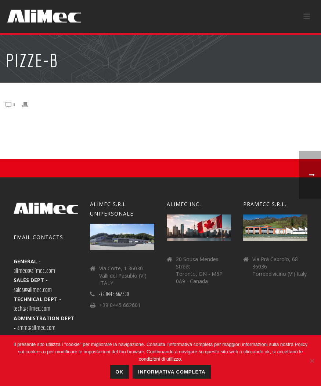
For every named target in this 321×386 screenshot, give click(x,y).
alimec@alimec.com (34, 270)
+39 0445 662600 (114, 294)
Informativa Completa (171, 372)
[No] (311, 360)
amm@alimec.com (36, 327)
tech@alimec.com (32, 308)
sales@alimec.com (33, 289)
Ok (120, 372)
